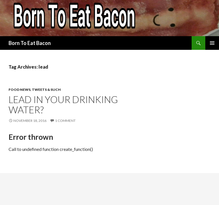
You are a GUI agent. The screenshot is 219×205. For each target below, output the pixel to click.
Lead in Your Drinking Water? (63, 104)
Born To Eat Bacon (30, 43)
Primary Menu (212, 43)
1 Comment (65, 120)
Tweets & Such (46, 89)
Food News (20, 89)
